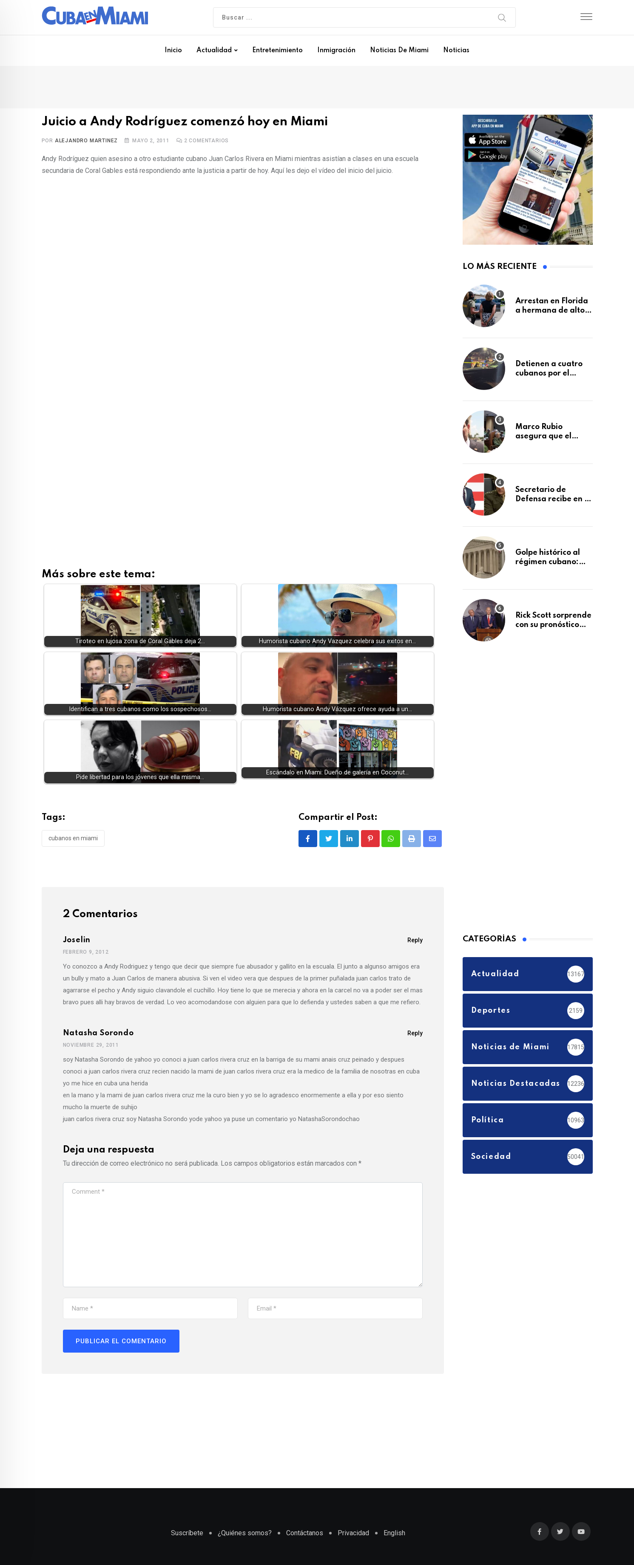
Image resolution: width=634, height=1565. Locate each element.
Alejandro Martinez (86, 141)
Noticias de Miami (399, 50)
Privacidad (353, 1533)
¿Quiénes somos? (245, 1533)
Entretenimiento (277, 50)
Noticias (456, 50)
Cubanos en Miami (73, 840)
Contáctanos (304, 1533)
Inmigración (336, 50)
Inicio (173, 50)
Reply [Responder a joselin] (415, 942)
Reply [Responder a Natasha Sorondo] (415, 1035)
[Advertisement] (243, 361)
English (394, 1533)
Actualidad (214, 50)
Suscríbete (187, 1533)
